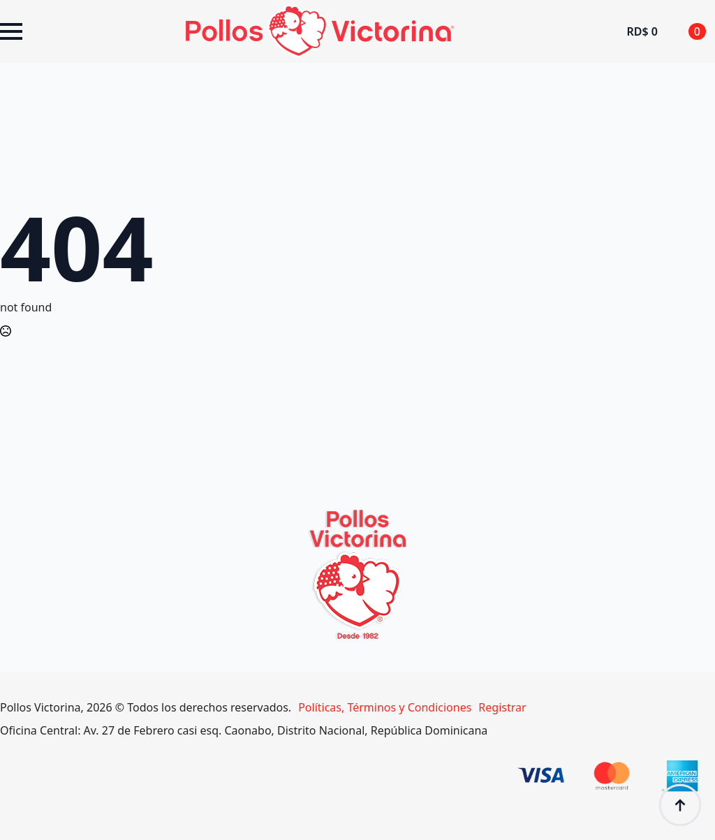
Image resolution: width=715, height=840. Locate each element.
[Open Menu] (11, 31)
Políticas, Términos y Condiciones (384, 707)
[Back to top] (680, 805)
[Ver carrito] (666, 31)
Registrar (502, 707)
